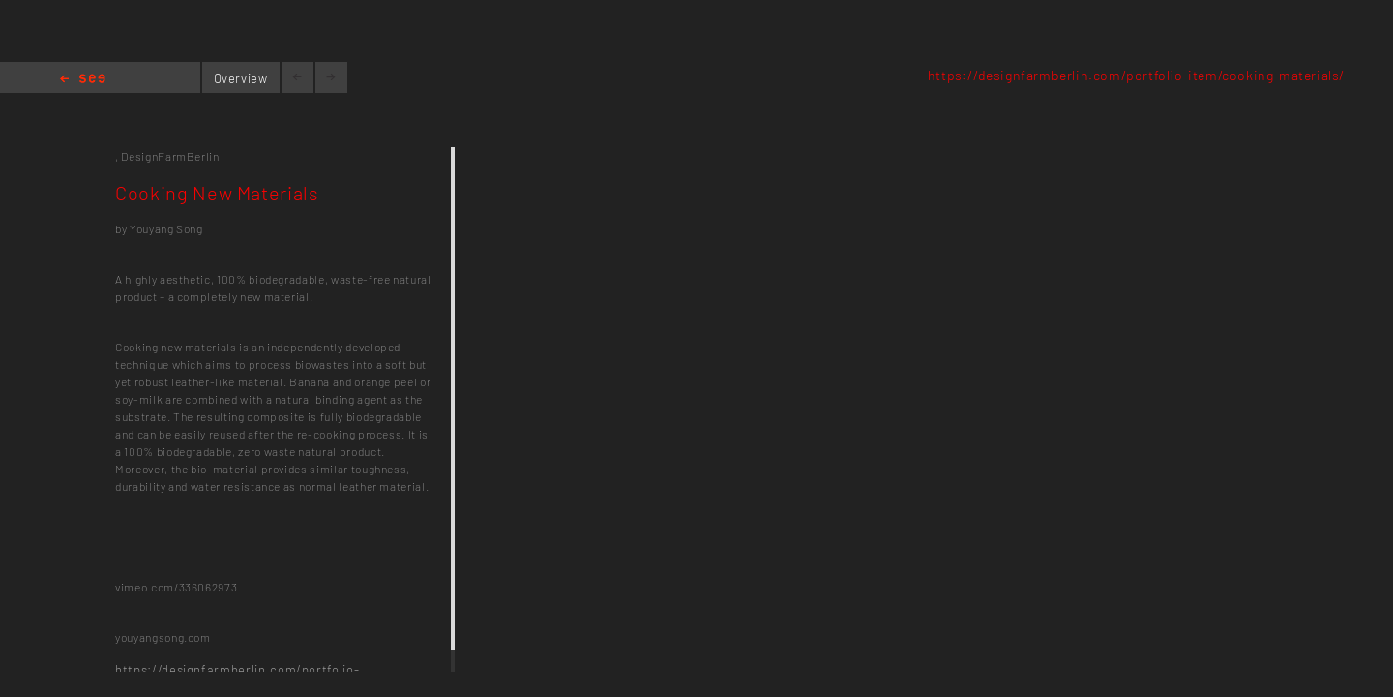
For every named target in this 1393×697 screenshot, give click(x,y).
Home (82, 80)
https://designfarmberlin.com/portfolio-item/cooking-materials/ (1136, 75)
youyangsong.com (163, 637)
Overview (241, 78)
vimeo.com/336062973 (176, 586)
